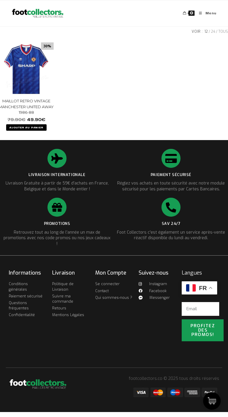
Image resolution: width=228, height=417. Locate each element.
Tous (223, 31)
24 (213, 31)
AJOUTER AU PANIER (26, 127)
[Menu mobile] (206, 13)
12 (206, 31)
